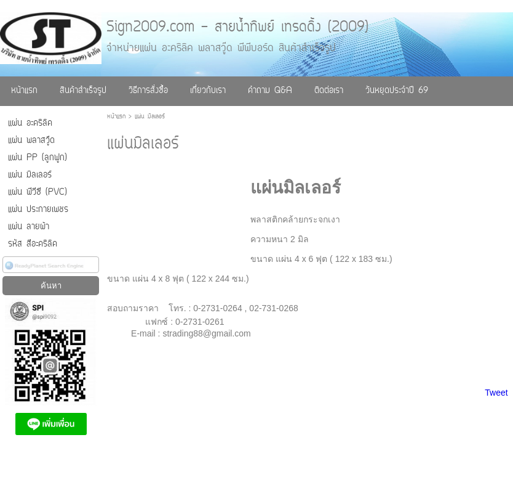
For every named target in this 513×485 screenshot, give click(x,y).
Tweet (496, 392)
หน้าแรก (116, 116)
